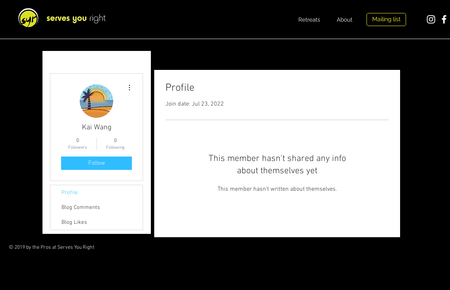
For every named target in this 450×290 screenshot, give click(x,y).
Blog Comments (80, 207)
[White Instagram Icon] (431, 19)
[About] (344, 19)
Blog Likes (74, 222)
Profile (69, 192)
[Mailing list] (386, 19)
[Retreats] (309, 19)
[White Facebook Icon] (444, 19)
